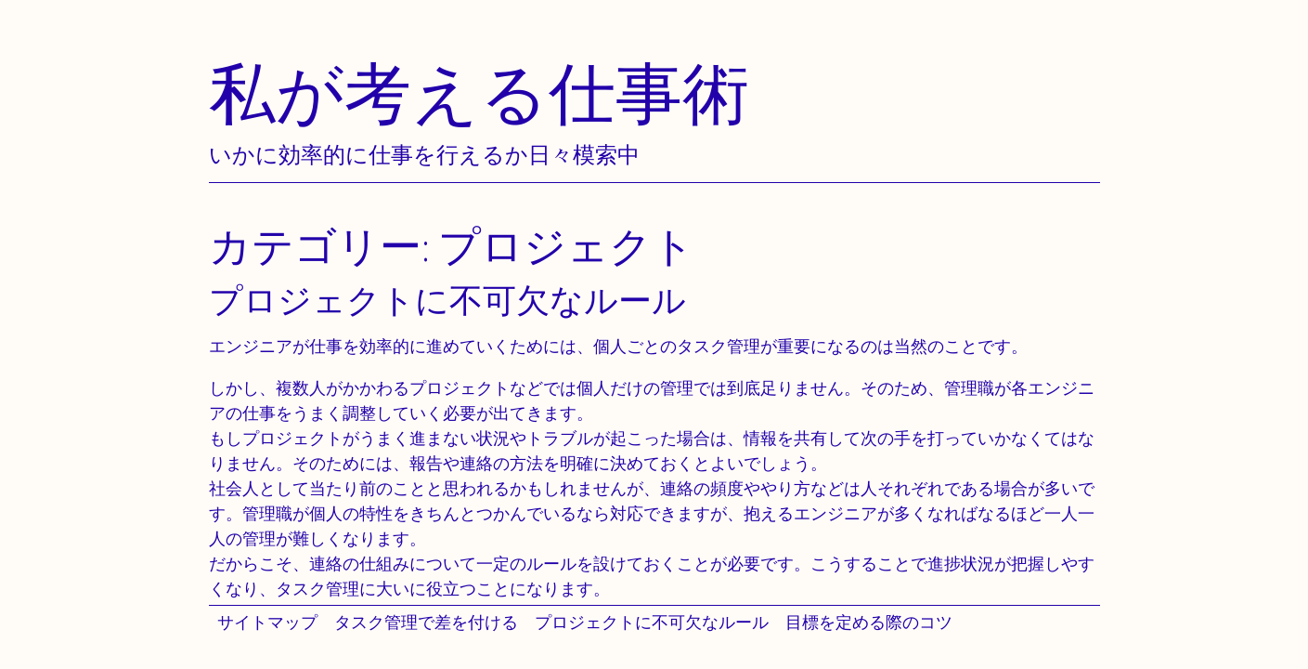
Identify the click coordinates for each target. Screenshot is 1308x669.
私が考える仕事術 (479, 92)
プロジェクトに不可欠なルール (652, 622)
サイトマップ (267, 622)
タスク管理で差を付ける (426, 622)
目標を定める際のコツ (868, 622)
